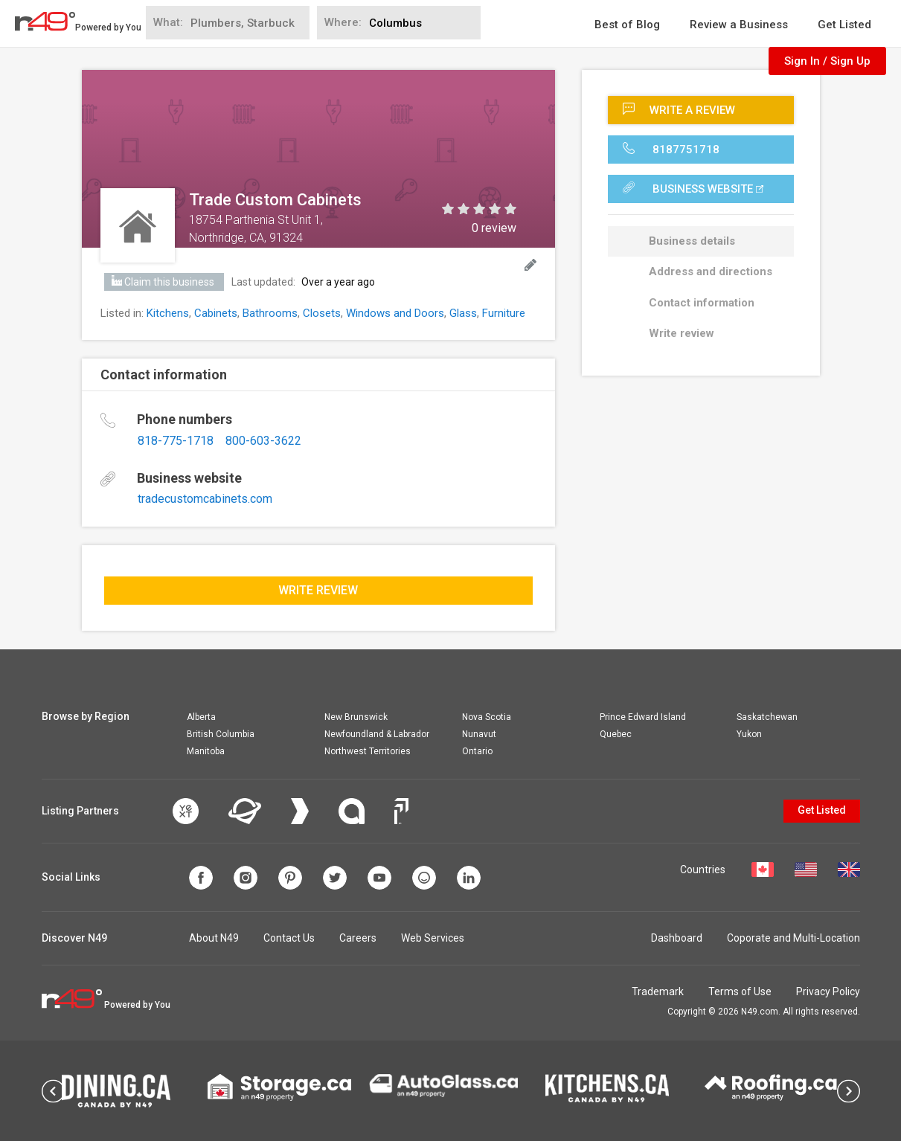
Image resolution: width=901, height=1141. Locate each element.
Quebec (616, 734)
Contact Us (289, 938)
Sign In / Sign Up (827, 61)
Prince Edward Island (643, 717)
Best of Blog (627, 24)
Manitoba (206, 751)
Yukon (749, 734)
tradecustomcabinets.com (205, 499)
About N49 (214, 938)
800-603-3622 (263, 441)
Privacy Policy (828, 991)
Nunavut (479, 734)
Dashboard (676, 938)
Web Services (432, 938)
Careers (357, 938)
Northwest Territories (367, 751)
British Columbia (220, 734)
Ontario (477, 751)
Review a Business (739, 24)
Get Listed (844, 24)
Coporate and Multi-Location (793, 938)
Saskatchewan (767, 717)
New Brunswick (356, 717)
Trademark (658, 991)
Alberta (201, 717)
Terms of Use (740, 991)
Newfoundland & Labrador (376, 734)
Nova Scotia (486, 717)
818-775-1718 (176, 441)
